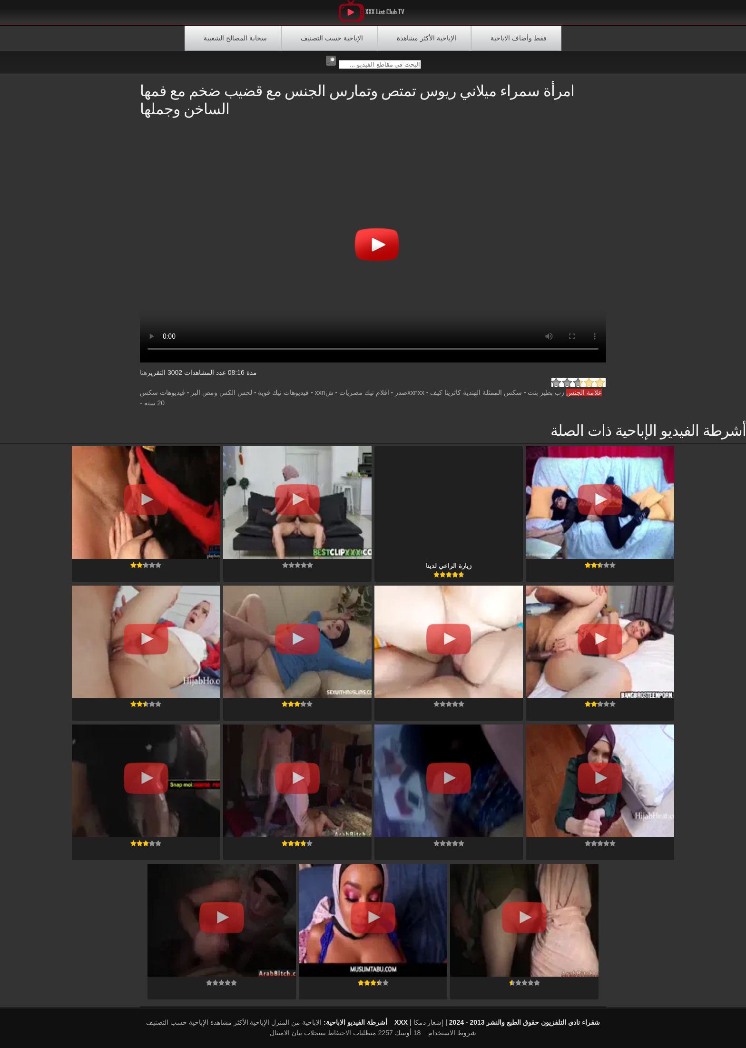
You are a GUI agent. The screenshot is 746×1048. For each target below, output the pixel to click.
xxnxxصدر (409, 392)
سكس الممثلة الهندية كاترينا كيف (476, 392)
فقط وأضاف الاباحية (519, 38)
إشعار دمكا (428, 1022)
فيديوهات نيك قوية (283, 392)
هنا (143, 372)
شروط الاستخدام (452, 1033)
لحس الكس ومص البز (221, 392)
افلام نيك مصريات (364, 392)
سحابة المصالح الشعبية (235, 38)
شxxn (324, 392)
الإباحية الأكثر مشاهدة (426, 38)
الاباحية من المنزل (296, 1022)
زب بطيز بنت (546, 392)
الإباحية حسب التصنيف (332, 38)
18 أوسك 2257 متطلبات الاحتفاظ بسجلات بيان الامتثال (345, 1033)
